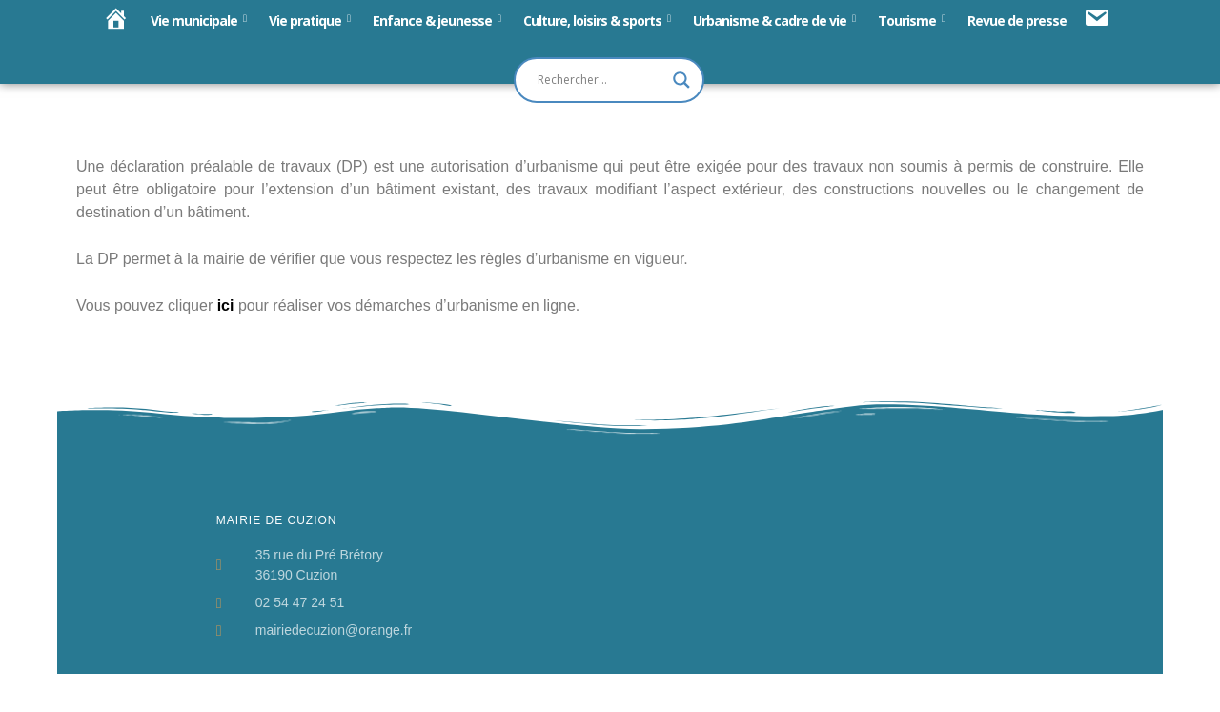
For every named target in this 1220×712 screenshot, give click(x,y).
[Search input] (600, 80)
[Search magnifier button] (681, 80)
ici (225, 305)
